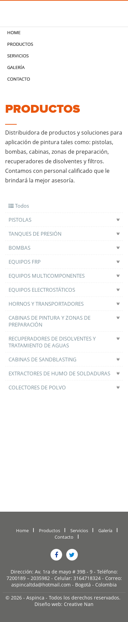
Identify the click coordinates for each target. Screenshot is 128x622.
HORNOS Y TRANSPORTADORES (46, 303)
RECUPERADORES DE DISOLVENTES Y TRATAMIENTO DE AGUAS (52, 342)
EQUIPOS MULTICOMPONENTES (47, 275)
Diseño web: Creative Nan (64, 604)
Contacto (18, 79)
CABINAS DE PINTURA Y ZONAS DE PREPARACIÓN (49, 321)
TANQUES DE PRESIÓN (35, 233)
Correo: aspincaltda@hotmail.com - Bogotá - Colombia (66, 581)
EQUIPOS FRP (25, 261)
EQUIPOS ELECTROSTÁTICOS (42, 289)
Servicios (18, 56)
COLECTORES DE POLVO (37, 387)
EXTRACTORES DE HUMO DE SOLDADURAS (59, 373)
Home (13, 32)
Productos (20, 44)
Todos (19, 205)
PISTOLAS (20, 219)
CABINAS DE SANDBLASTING (42, 359)
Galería (16, 67)
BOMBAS (19, 247)
